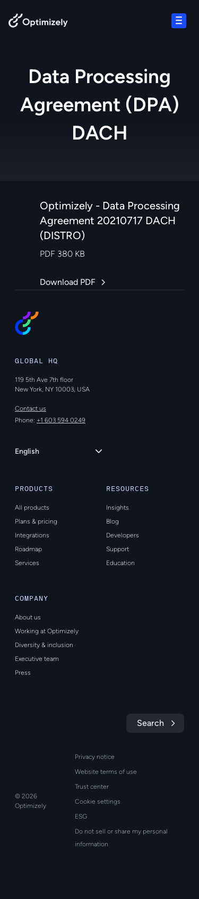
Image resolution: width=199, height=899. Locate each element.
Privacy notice (95, 757)
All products (32, 507)
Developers (122, 535)
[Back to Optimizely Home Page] (38, 23)
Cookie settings (97, 801)
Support (117, 549)
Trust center (92, 786)
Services (27, 563)
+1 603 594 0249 (61, 420)
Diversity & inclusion (44, 645)
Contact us (30, 408)
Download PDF (68, 282)
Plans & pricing (36, 521)
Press (23, 672)
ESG (81, 816)
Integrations (32, 535)
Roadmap (28, 549)
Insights (117, 507)
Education (120, 563)
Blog (112, 521)
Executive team (37, 659)
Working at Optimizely (47, 631)
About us (28, 617)
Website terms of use (106, 771)
